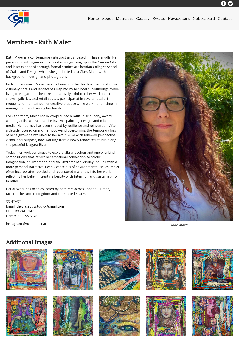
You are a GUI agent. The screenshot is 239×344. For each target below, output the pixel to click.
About (107, 18)
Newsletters (179, 18)
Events (159, 18)
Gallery (143, 18)
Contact (225, 18)
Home (93, 18)
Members (124, 18)
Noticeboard (204, 18)
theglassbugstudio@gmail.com (40, 206)
